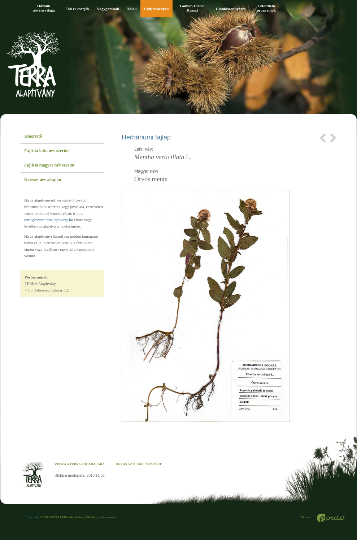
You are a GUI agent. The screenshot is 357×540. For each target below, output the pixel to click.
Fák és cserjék (77, 9)
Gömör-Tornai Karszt (192, 8)
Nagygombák (108, 9)
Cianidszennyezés (231, 9)
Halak (131, 9)
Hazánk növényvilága (43, 8)
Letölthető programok (266, 8)
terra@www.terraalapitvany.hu (48, 219)
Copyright (32, 517)
